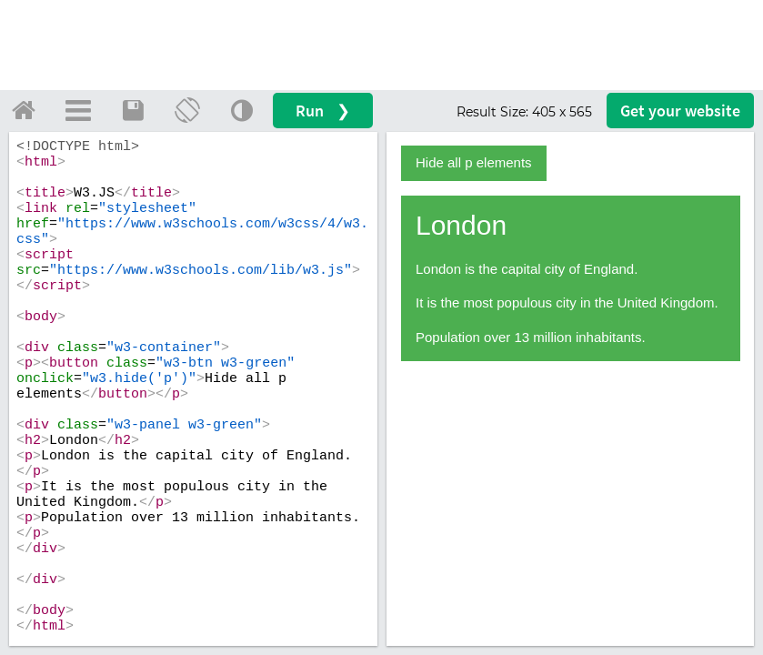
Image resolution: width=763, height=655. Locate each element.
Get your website (680, 110)
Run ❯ (323, 110)
